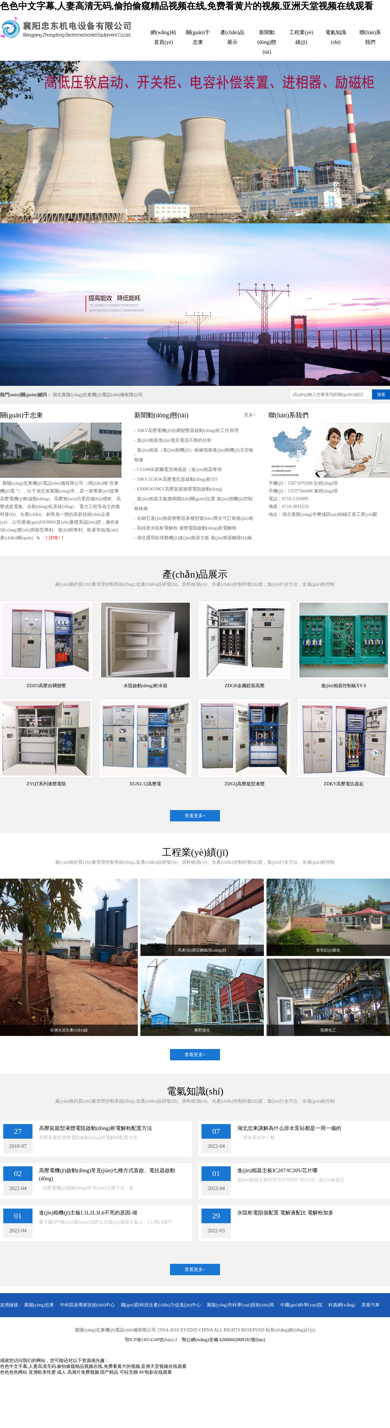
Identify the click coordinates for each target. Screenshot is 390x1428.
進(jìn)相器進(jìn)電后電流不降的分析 (174, 440)
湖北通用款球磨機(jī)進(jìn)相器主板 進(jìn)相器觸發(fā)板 (194, 537)
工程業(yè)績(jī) (301, 37)
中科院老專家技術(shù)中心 (87, 1305)
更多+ (250, 415)
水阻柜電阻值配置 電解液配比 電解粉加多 (285, 1213)
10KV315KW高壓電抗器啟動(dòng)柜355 (177, 479)
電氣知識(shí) (335, 37)
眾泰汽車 (370, 1305)
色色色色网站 (13, 1372)
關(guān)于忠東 (198, 37)
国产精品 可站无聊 (119, 1372)
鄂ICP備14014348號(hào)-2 (151, 1339)
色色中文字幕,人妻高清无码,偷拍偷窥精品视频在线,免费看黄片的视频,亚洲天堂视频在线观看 (186, 6)
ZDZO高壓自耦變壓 (46, 685)
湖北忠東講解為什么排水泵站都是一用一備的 (289, 1128)
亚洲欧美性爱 (42, 1372)
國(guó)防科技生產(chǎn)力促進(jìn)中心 (161, 1305)
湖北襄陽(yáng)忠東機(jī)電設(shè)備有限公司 (97, 394)
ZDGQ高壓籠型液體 (245, 783)
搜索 (381, 394)
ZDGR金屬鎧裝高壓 (244, 685)
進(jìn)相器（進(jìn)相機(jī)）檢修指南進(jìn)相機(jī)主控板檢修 (194, 455)
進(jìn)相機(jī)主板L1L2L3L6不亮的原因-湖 (88, 1213)
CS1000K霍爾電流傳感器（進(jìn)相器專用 (179, 469)
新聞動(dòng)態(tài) (267, 42)
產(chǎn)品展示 (232, 37)
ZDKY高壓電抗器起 (344, 783)
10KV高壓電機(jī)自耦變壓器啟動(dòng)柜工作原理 (188, 430)
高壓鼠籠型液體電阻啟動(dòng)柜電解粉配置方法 (95, 1128)
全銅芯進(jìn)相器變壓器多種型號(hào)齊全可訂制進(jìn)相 (195, 518)
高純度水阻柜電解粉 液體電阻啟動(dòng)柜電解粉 (187, 528)
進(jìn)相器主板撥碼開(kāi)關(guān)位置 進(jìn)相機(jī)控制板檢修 (193, 503)
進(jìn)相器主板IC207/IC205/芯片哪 (277, 1170)
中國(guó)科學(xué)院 (301, 1305)
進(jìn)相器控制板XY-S (343, 685)
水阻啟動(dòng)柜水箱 (145, 685)
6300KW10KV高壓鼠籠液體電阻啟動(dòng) (179, 489)
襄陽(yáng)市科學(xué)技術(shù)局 (240, 1305)
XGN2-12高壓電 (146, 783)
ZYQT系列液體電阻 (46, 783)
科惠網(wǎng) (341, 1305)
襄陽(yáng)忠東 (39, 1305)
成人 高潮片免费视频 (78, 1372)
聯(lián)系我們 (370, 37)
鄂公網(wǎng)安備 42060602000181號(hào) (223, 1339)
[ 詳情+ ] (54, 537)
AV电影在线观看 (155, 1372)
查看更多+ (195, 815)
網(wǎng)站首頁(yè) (163, 37)
